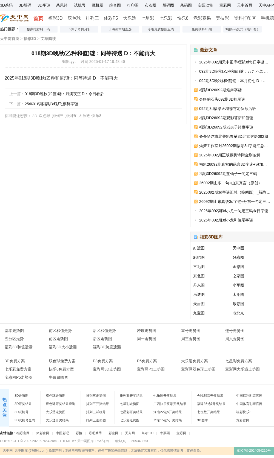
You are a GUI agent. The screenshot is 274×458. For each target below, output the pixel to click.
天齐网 (130, 433)
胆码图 (168, 5)
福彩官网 (23, 433)
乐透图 (199, 294)
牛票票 (165, 433)
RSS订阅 (102, 441)
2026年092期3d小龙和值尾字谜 (226, 220)
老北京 (238, 313)
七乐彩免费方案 (18, 369)
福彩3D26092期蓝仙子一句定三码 (228, 173)
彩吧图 (199, 257)
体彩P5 (111, 18)
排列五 (71, 115)
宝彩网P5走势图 (18, 377)
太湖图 (238, 294)
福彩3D (55, 18)
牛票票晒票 (58, 377)
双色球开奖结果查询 (60, 404)
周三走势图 (190, 339)
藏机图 (97, 5)
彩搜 (79, 433)
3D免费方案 (15, 361)
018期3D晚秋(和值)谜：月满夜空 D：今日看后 (64, 94)
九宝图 (199, 313)
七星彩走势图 (129, 404)
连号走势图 (234, 330)
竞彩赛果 (202, 18)
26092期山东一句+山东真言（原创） (230, 183)
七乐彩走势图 (129, 420)
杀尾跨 (62, 5)
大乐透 (129, 18)
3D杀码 (6, 5)
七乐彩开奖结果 (164, 396)
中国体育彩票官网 (249, 404)
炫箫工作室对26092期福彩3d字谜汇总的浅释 (234, 146)
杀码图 (186, 5)
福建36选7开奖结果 (211, 404)
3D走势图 (21, 396)
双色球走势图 (55, 396)
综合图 (115, 5)
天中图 (238, 248)
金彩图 (238, 266)
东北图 (199, 276)
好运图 (199, 248)
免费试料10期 (202, 29)
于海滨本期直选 (120, 29)
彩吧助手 (95, 433)
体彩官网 (42, 433)
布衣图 (150, 5)
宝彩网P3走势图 (151, 369)
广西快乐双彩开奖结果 (169, 404)
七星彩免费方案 (238, 361)
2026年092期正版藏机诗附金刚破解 (229, 155)
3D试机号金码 (25, 420)
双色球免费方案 (62, 361)
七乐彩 (165, 18)
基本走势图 (14, 330)
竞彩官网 (242, 420)
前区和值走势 (60, 330)
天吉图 (199, 304)
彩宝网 (113, 433)
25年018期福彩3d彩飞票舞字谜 (51, 104)
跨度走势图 (146, 330)
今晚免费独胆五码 (161, 29)
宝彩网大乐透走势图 (242, 369)
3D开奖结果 (23, 404)
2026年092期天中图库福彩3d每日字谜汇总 (234, 62)
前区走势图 (58, 339)
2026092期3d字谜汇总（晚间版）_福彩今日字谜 (234, 192)
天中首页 (244, 5)
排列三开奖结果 (97, 404)
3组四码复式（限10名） (242, 29)
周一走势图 (146, 339)
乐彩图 (238, 304)
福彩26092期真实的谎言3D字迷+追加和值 (234, 164)
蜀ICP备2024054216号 (254, 451)
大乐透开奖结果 (57, 420)
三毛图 (199, 266)
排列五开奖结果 (131, 396)
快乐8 (183, 18)
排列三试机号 (96, 412)
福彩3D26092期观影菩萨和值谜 (226, 118)
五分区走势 (14, 339)
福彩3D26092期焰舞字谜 (220, 90)
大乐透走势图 (55, 412)
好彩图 (238, 257)
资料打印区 (245, 18)
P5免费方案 (147, 361)
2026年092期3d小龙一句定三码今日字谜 (233, 211)
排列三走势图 (96, 396)
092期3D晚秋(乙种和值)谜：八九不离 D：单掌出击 (234, 71)
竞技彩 (222, 18)
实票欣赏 (205, 5)
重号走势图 (190, 330)
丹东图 (199, 285)
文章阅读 (48, 38)
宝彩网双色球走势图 (198, 369)
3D (34, 116)
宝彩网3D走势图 (107, 369)
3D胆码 (25, 5)
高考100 (147, 433)
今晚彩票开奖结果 (210, 396)
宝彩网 (225, 5)
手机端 (267, 18)
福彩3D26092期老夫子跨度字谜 (226, 127)
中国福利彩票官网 (249, 396)
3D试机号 (21, 412)
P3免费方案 (103, 361)
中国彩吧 (62, 433)
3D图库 (202, 420)
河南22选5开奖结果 (167, 412)
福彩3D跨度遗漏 (107, 347)
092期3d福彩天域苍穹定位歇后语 (227, 108)
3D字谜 (44, 5)
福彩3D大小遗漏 (63, 347)
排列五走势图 (96, 420)
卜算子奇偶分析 (79, 29)
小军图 (238, 285)
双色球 (74, 18)
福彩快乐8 (243, 412)
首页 (38, 18)
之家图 (238, 276)
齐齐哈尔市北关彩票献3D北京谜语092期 (233, 136)
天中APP (266, 5)
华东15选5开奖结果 (167, 420)
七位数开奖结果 (208, 412)
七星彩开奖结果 (131, 412)
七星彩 (147, 18)
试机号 (79, 5)
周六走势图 (234, 339)
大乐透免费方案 (194, 361)
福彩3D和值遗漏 (19, 347)
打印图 (133, 5)
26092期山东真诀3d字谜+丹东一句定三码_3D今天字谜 (234, 201)
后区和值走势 (104, 330)
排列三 (92, 18)
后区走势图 (102, 339)
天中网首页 (9, 38)
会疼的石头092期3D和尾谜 (222, 99)
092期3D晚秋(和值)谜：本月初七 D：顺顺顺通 (234, 80)
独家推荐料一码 (38, 29)
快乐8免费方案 (61, 369)
